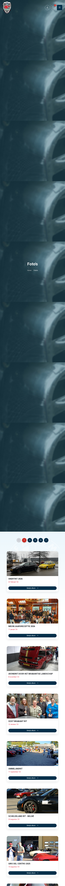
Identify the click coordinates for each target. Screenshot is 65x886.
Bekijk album (32, 588)
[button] (47, 7)
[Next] (46, 540)
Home (29, 270)
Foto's (36, 270)
